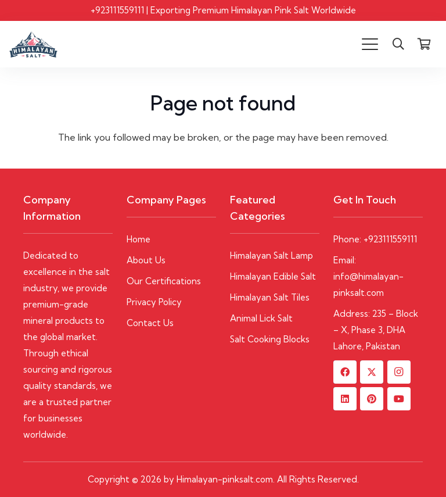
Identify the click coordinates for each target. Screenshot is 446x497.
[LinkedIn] (345, 398)
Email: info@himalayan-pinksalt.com (368, 276)
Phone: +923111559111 (375, 239)
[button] (370, 44)
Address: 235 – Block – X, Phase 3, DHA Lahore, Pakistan (375, 330)
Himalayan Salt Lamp (271, 255)
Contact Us (150, 322)
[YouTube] (399, 398)
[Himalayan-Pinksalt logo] (33, 44)
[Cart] (424, 44)
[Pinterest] (371, 398)
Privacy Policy (154, 302)
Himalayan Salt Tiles (270, 297)
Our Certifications (164, 281)
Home (138, 239)
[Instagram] (399, 372)
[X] (371, 372)
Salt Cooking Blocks (270, 339)
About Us (146, 260)
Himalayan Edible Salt (273, 276)
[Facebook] (345, 372)
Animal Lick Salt (261, 318)
